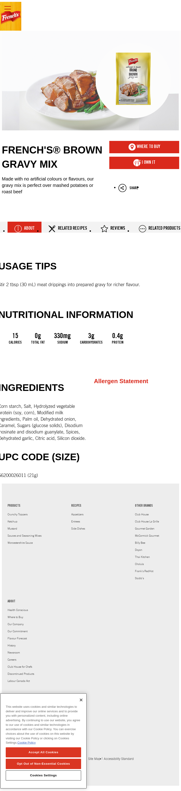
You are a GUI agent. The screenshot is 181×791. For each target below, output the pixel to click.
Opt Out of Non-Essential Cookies (43, 768)
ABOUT (11, 601)
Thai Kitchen (142, 557)
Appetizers (77, 514)
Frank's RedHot (144, 571)
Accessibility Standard (119, 759)
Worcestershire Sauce (20, 542)
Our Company (16, 624)
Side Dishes (78, 528)
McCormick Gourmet (147, 535)
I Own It (144, 163)
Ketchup (12, 521)
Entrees (75, 521)
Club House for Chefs (20, 666)
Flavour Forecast (17, 638)
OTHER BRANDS (144, 506)
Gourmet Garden (144, 528)
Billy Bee (140, 542)
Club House (142, 514)
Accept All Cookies (43, 757)
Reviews (113, 228)
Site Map (94, 759)
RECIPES (76, 506)
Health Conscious (18, 610)
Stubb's (139, 578)
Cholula (139, 564)
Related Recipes (67, 228)
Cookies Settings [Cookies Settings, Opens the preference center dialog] (43, 780)
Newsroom (14, 652)
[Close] (81, 705)
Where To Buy (144, 147)
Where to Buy (15, 617)
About (24, 228)
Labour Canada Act (19, 681)
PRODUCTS (14, 506)
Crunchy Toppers (17, 514)
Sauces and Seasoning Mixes (24, 535)
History (12, 645)
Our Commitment (17, 631)
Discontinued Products (21, 674)
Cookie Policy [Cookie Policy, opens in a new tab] (26, 747)
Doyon (138, 550)
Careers (12, 659)
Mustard (12, 528)
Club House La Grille (147, 521)
